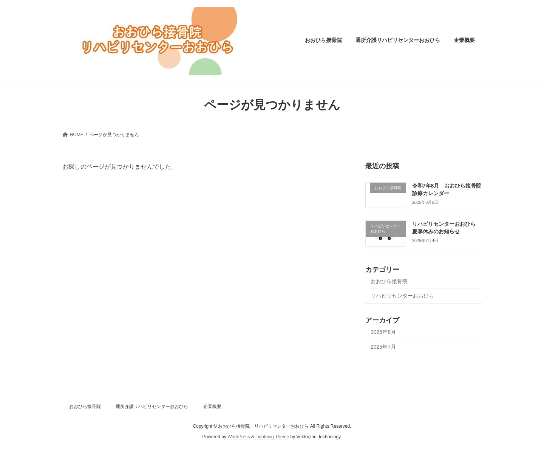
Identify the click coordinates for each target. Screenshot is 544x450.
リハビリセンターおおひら (402, 296)
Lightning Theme (272, 436)
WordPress (238, 436)
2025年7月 (383, 346)
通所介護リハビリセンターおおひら (152, 406)
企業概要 (212, 406)
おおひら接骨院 (389, 281)
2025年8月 (383, 332)
